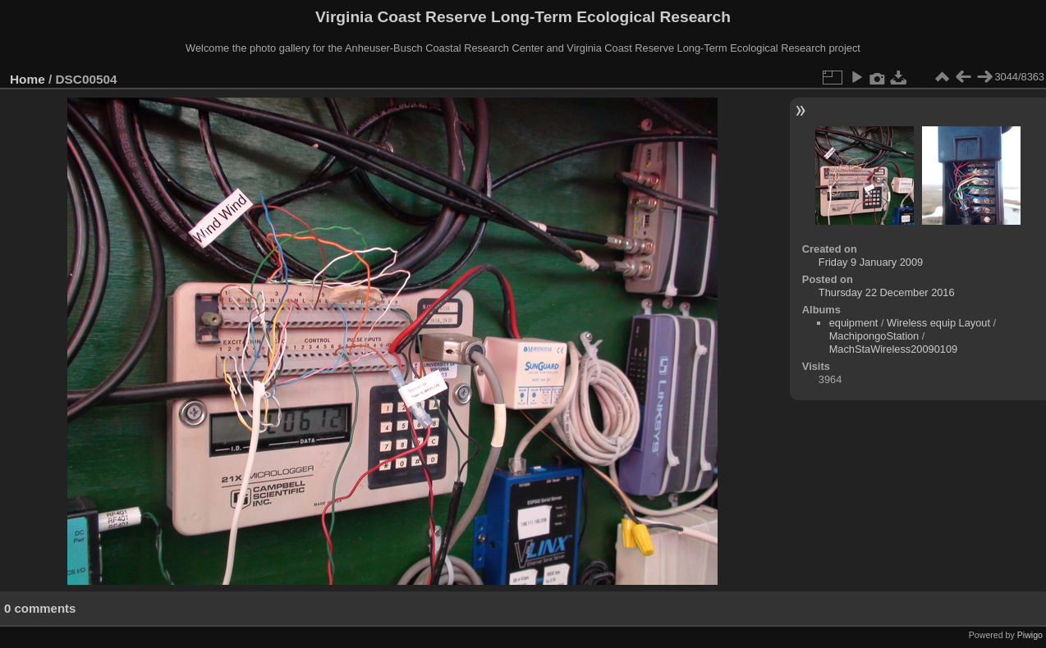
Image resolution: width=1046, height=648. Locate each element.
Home (27, 79)
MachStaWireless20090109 (893, 349)
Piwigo (1030, 635)
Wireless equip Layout (938, 323)
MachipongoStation (874, 336)
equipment (854, 323)
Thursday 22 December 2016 (887, 292)
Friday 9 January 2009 (871, 262)
